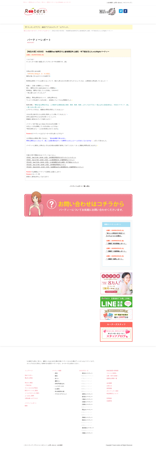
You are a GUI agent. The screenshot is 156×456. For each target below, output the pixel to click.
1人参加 (57, 389)
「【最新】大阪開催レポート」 (116, 251)
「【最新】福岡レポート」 (115, 259)
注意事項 (109, 401)
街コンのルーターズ (30, 31)
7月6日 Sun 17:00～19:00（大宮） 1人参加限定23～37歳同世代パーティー (50, 160)
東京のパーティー (87, 373)
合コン (57, 378)
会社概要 (110, 2)
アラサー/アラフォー (61, 394)
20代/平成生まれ (60, 383)
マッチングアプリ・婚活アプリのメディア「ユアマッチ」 (48, 27)
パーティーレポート (100, 20)
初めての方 (34, 20)
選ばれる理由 (56, 20)
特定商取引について (112, 393)
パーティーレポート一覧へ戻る (79, 186)
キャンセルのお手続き (31, 388)
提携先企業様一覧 (112, 378)
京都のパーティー (87, 402)
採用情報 (109, 388)
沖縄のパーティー (87, 433)
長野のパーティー (87, 394)
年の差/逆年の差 (59, 391)
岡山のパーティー (87, 409)
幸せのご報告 (29, 383)
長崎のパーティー (87, 417)
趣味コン (57, 381)
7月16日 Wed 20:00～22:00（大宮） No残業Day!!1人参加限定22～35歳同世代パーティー (55, 167)
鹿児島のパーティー (88, 428)
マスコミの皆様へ (112, 373)
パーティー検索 (78, 20)
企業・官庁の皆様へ (112, 376)
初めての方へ (29, 375)
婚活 (56, 376)
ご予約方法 (28, 385)
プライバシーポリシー (40, 445)
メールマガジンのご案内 (32, 393)
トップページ (29, 370)
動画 (26, 405)
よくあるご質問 (121, 20)
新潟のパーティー (87, 396)
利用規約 (109, 398)
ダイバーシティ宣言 (112, 391)
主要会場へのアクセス (31, 398)
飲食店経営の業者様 (112, 370)
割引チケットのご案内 (31, 390)
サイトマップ (127, 2)
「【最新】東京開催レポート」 (116, 243)
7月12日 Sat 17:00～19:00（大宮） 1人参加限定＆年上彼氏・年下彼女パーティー (52, 162)
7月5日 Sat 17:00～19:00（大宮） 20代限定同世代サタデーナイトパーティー (51, 157)
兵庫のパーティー (87, 404)
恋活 (56, 373)
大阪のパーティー (87, 399)
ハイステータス (59, 386)
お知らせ (109, 386)
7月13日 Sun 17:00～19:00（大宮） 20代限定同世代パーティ (46, 164)
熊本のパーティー (87, 420)
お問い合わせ (118, 2)
